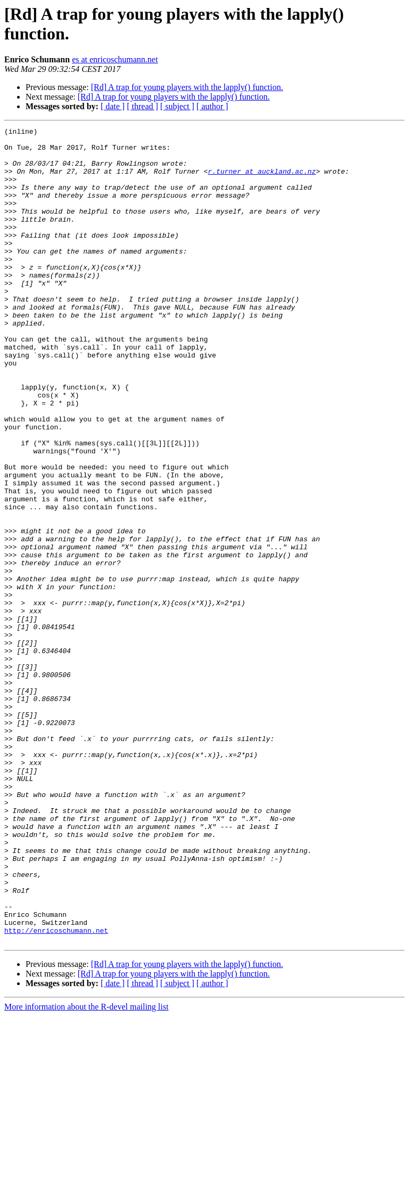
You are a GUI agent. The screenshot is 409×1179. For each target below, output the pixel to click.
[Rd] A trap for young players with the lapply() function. (187, 87)
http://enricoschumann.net (56, 1091)
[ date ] (113, 106)
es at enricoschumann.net (115, 59)
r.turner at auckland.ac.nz (262, 180)
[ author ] (212, 106)
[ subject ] (177, 106)
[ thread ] (142, 106)
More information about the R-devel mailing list (86, 1169)
